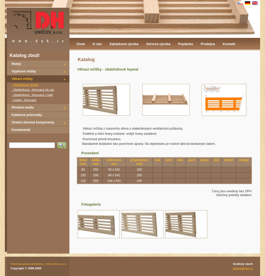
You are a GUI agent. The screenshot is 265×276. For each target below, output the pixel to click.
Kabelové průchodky (27, 115)
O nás (97, 44)
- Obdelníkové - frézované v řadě (32, 94)
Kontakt (229, 44)
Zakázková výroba (124, 44)
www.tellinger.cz (243, 268)
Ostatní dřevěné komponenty (33, 122)
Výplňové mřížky (24, 71)
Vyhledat (63, 143)
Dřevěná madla (23, 107)
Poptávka (185, 44)
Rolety (16, 64)
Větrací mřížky (22, 79)
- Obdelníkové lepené (25, 84)
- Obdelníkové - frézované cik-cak (33, 89)
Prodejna (208, 44)
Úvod (80, 44)
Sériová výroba (158, 44)
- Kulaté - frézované (24, 100)
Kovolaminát (21, 130)
